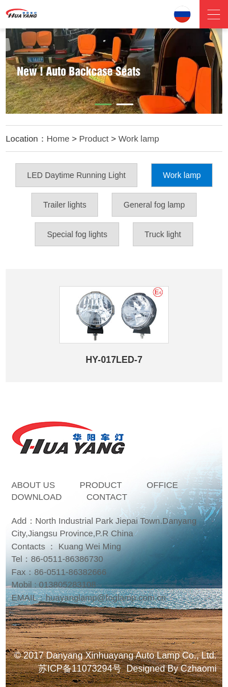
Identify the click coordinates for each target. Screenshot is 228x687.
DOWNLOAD (36, 497)
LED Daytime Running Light (76, 175)
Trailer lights (65, 204)
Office (162, 485)
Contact (107, 497)
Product (94, 138)
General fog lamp (154, 204)
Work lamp (139, 138)
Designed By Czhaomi (172, 668)
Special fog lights (77, 234)
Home (58, 138)
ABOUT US (33, 485)
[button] (103, 104)
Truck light (163, 234)
